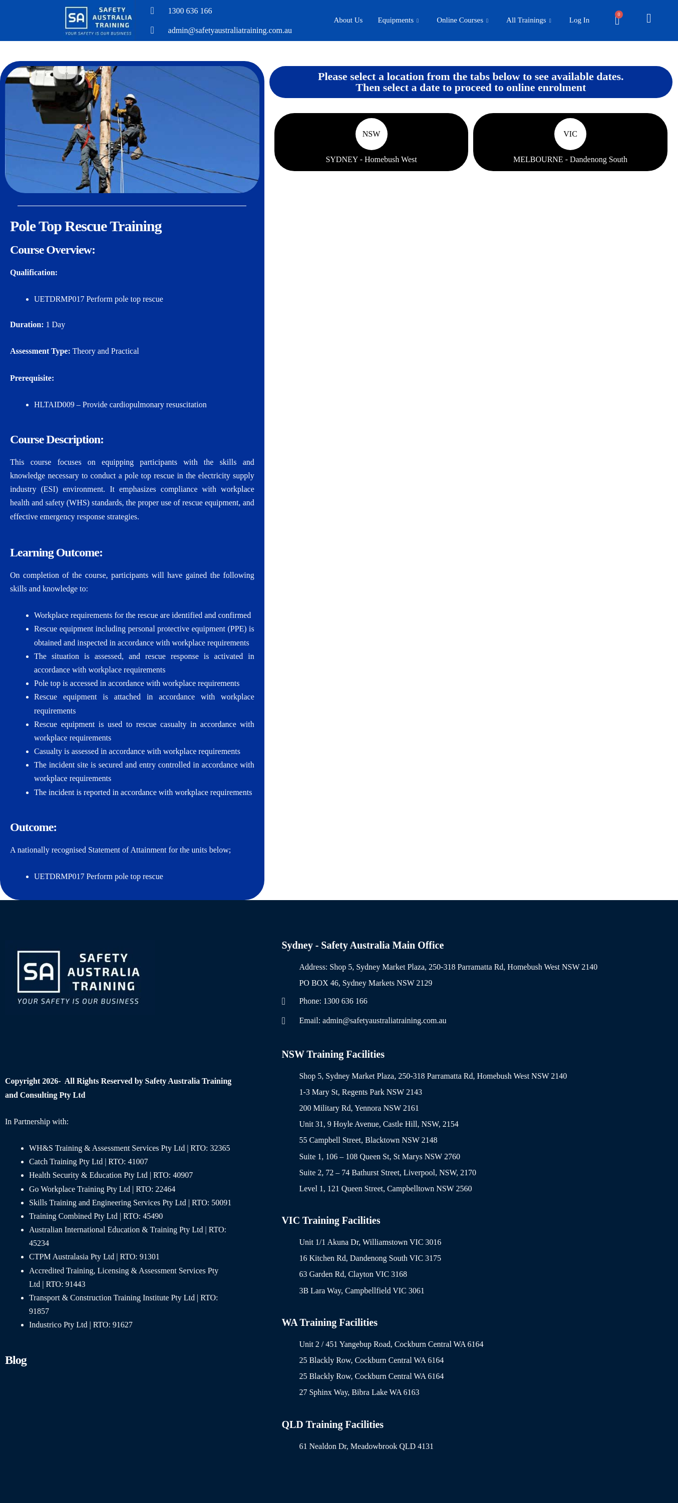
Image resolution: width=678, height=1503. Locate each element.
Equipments (398, 21)
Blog (16, 1359)
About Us (348, 20)
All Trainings (528, 21)
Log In (579, 20)
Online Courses (462, 21)
